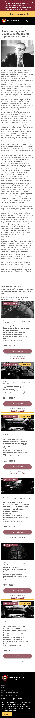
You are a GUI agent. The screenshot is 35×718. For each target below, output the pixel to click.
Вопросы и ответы (7, 690)
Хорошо (7, 714)
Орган (3, 688)
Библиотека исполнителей (10, 695)
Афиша (3, 685)
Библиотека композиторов (9, 693)
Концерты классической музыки (10, 21)
